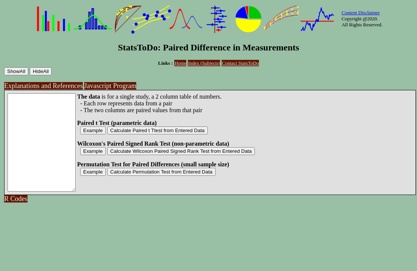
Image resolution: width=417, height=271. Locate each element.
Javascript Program (110, 86)
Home (181, 63)
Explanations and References (43, 86)
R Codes (15, 218)
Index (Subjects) (204, 63)
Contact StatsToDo (240, 63)
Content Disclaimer (361, 12)
